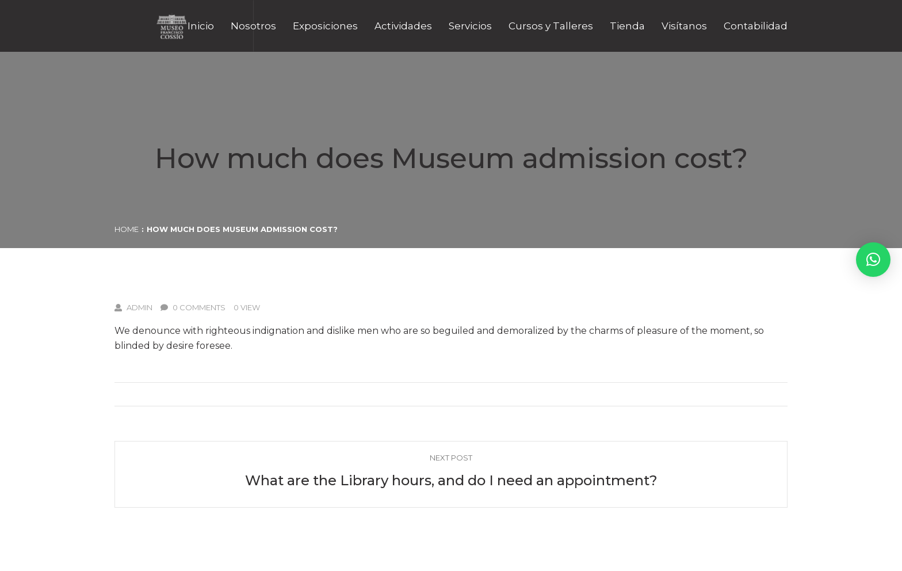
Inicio (201, 26)
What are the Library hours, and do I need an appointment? (451, 480)
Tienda (627, 26)
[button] (873, 259)
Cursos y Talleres (551, 26)
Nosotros (253, 26)
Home (126, 229)
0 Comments (193, 307)
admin (133, 307)
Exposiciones (325, 26)
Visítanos (684, 26)
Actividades (403, 26)
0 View (247, 307)
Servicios (470, 26)
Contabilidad (756, 26)
